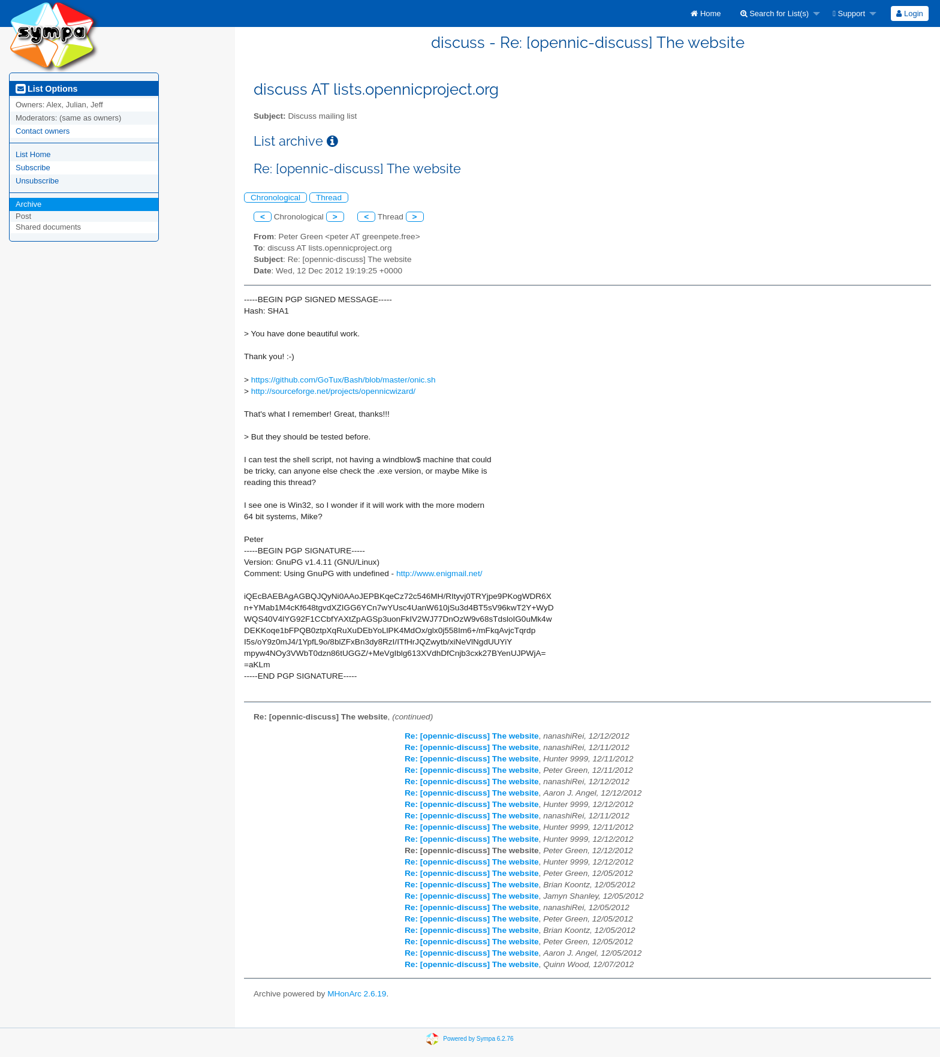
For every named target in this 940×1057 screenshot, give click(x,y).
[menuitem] (705, 13)
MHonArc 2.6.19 (356, 993)
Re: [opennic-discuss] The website (472, 735)
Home (706, 13)
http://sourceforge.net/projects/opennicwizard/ (333, 391)
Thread (329, 197)
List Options (46, 89)
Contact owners (43, 131)
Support (849, 13)
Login (909, 13)
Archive (28, 204)
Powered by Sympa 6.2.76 (478, 1038)
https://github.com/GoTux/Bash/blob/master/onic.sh (343, 379)
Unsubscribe (37, 180)
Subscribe (33, 167)
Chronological (275, 197)
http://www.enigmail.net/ (439, 573)
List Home (33, 154)
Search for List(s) (774, 13)
